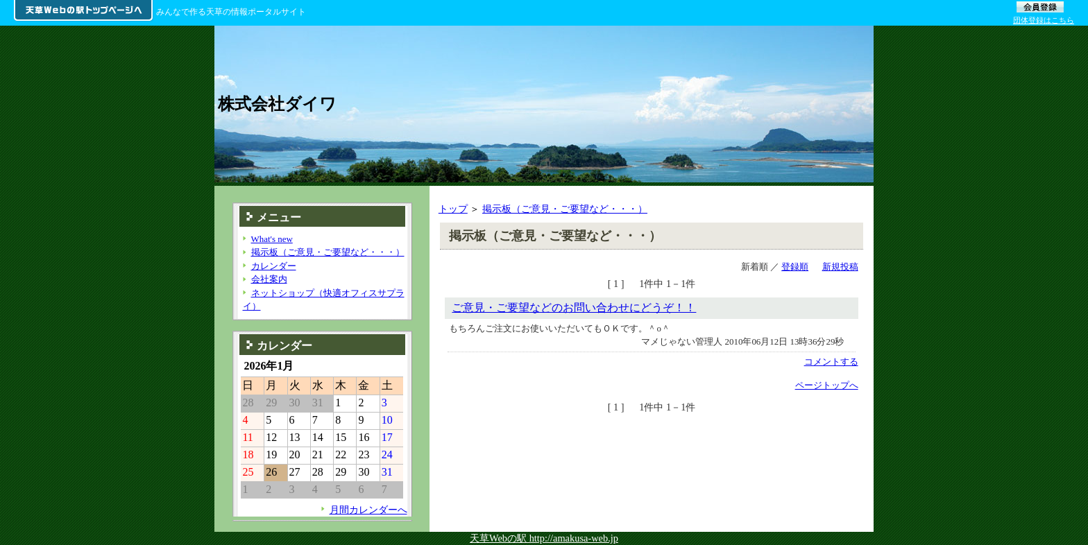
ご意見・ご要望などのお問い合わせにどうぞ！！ (574, 307)
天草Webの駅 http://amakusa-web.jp (544, 538)
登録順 (794, 266)
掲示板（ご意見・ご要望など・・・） (564, 208)
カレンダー (273, 266)
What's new (272, 239)
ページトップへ (826, 385)
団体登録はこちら (1043, 20)
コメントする (831, 361)
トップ (453, 208)
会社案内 (269, 279)
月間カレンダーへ (368, 509)
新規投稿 (840, 266)
